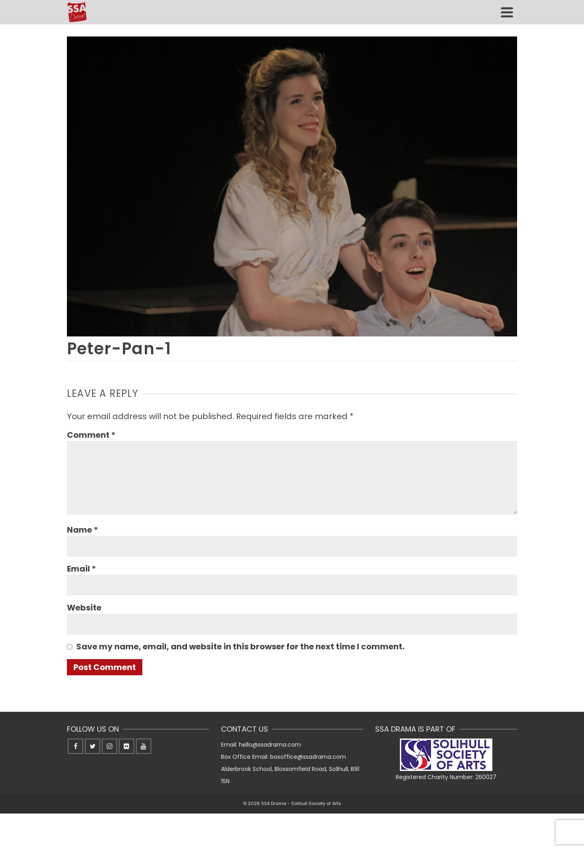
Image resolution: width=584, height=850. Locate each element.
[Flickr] (126, 746)
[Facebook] (75, 746)
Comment (91, 435)
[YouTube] (143, 746)
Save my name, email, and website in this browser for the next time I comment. (240, 646)
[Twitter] (92, 746)
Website (84, 607)
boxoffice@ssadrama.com (308, 757)
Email (81, 568)
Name (82, 529)
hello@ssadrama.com (270, 745)
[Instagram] (109, 746)
